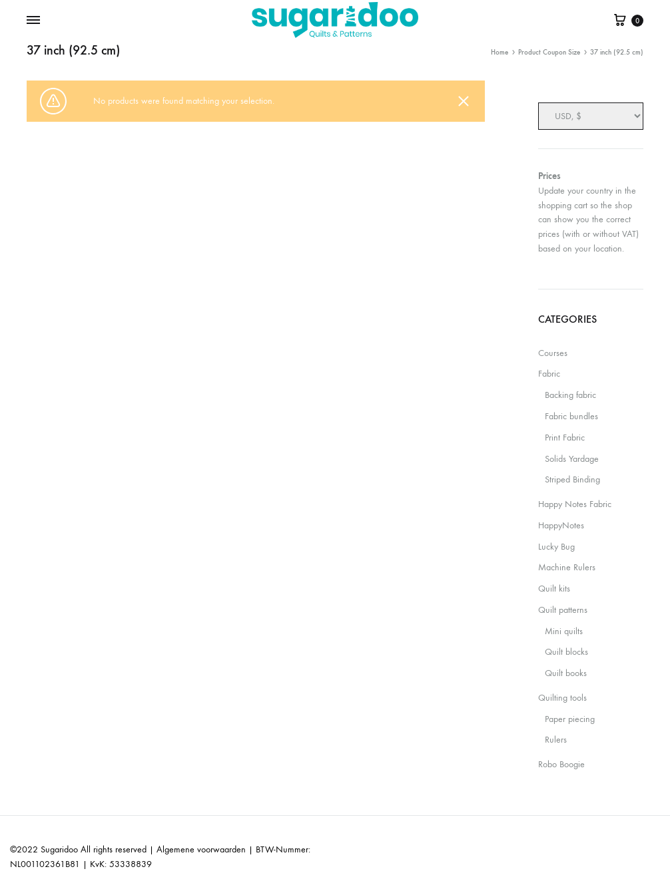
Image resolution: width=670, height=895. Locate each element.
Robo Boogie (561, 764)
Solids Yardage (572, 458)
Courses (552, 353)
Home (499, 52)
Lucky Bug (556, 546)
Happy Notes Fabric (574, 504)
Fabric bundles (571, 416)
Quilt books (566, 673)
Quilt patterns (562, 610)
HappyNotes (561, 525)
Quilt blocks (566, 651)
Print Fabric (565, 437)
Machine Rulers (566, 567)
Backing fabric (570, 395)
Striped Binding (572, 479)
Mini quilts (564, 631)
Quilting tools (562, 697)
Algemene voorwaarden (201, 849)
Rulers (556, 739)
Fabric (549, 373)
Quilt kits (554, 588)
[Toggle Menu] (33, 20)
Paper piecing (570, 719)
